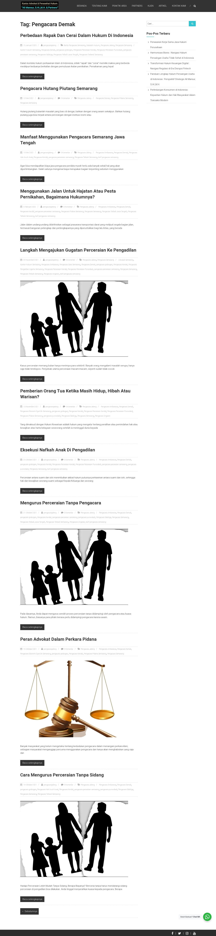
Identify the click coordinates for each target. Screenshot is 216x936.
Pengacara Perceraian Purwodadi (109, 50)
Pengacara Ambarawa (104, 153)
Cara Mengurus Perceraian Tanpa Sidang (62, 775)
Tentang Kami (99, 5)
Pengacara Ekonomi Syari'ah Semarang (35, 411)
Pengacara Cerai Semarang (70, 265)
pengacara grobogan (64, 50)
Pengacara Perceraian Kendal (85, 50)
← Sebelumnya (29, 911)
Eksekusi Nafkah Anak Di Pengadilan (57, 449)
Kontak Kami (179, 5)
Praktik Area (119, 5)
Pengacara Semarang (124, 45)
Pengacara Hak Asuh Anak (47, 789)
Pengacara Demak (48, 50)
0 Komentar (65, 98)
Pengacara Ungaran (51, 274)
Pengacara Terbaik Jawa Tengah (66, 55)
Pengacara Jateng (107, 45)
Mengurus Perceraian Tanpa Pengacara (60, 502)
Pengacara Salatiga (45, 55)
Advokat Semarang (125, 260)
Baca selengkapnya (32, 76)
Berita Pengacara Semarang (74, 45)
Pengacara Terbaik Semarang (86, 157)
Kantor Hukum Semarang (30, 50)
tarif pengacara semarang (108, 157)
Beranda (82, 5)
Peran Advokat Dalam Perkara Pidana (58, 639)
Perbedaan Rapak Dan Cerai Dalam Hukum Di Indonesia (76, 35)
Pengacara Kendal (41, 157)
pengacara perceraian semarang (61, 157)
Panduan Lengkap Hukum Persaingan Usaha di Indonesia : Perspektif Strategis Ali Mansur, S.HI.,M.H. (172, 79)
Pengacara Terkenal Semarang (91, 55)
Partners (137, 5)
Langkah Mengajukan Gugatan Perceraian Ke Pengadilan (78, 250)
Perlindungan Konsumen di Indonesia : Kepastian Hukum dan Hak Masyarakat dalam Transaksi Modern (172, 95)
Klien (150, 5)
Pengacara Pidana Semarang (122, 98)
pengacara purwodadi (52, 416)
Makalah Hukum (93, 45)
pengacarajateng (49, 45)
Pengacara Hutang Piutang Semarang (59, 88)
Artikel (163, 5)
